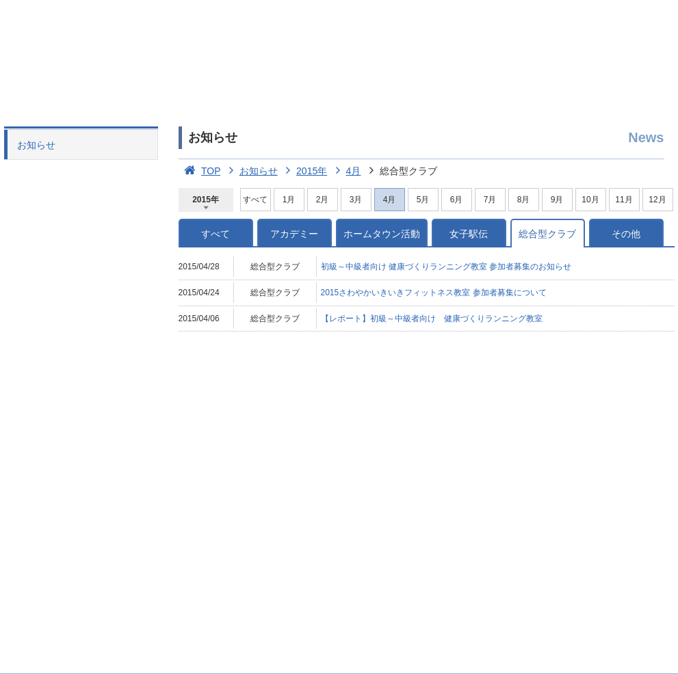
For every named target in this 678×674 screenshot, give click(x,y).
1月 (289, 199)
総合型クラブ (547, 233)
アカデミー (294, 233)
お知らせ (36, 144)
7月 (490, 199)
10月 (590, 199)
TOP (200, 170)
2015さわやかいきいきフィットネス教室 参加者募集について (434, 292)
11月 (623, 199)
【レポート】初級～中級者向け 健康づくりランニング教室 (432, 318)
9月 (557, 199)
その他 (626, 233)
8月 (523, 199)
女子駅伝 (468, 233)
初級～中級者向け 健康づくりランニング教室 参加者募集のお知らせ (446, 266)
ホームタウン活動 (381, 233)
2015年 (304, 170)
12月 (657, 199)
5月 (423, 199)
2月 (322, 199)
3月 (356, 199)
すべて (255, 199)
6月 (456, 199)
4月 (345, 170)
